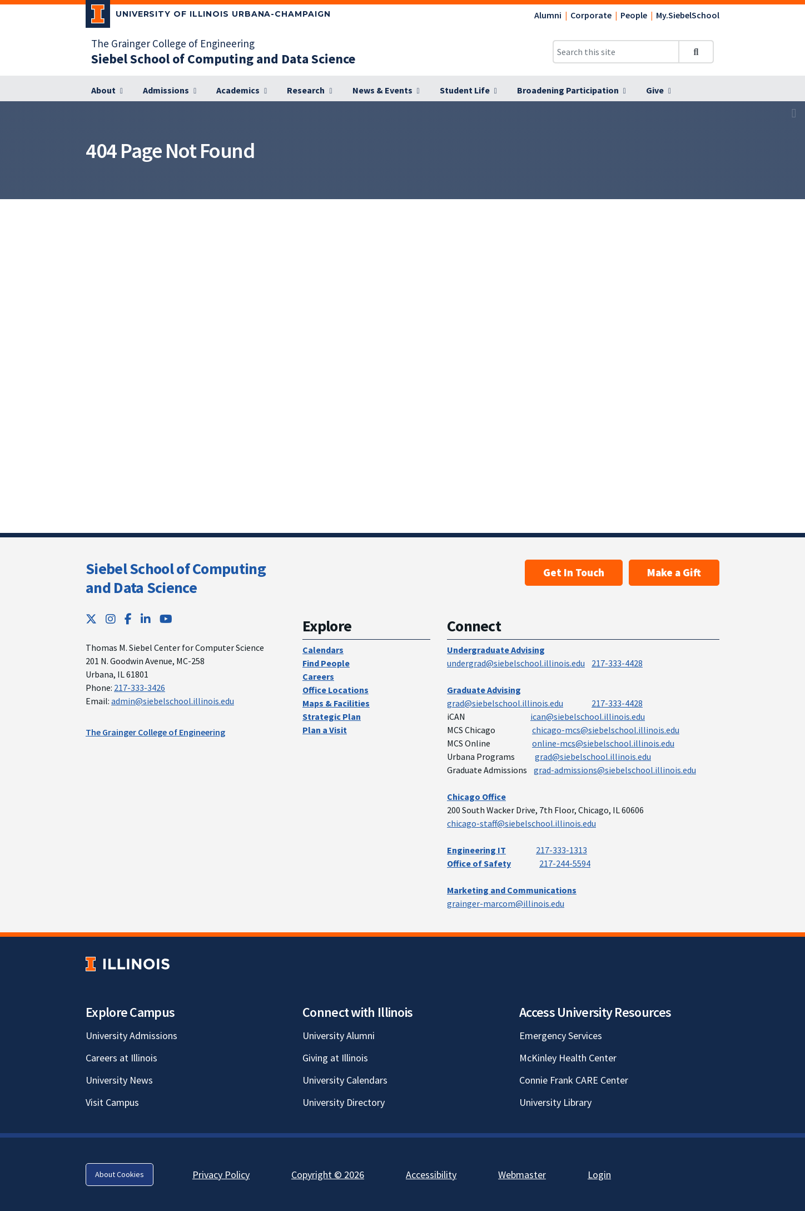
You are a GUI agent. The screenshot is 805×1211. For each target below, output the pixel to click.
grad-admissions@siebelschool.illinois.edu (615, 769)
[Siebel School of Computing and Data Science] (223, 58)
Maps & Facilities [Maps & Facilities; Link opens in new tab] (336, 703)
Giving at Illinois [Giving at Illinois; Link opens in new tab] (335, 1057)
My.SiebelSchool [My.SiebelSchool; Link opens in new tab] (687, 15)
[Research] (309, 90)
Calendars (323, 649)
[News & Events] (386, 90)
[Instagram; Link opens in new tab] (111, 619)
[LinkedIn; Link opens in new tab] (146, 619)
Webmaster (522, 1174)
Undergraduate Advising (496, 649)
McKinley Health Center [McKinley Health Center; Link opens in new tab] (568, 1057)
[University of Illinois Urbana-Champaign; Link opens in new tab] (208, 16)
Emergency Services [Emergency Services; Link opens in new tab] (560, 1035)
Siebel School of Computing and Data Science (176, 577)
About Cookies (119, 1174)
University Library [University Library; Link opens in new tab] (555, 1102)
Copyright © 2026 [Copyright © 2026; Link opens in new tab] (327, 1174)
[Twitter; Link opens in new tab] (91, 619)
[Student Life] (468, 90)
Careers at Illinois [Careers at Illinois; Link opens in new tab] (121, 1057)
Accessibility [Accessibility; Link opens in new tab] (431, 1174)
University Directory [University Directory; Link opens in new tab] (343, 1102)
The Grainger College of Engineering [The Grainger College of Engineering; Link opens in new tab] (173, 43)
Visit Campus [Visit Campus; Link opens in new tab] (112, 1102)
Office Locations (335, 689)
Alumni (547, 15)
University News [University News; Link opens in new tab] (119, 1080)
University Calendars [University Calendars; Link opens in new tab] (344, 1080)
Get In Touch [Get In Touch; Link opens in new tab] (573, 572)
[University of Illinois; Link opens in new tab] (128, 963)
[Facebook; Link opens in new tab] (128, 619)
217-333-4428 (617, 663)
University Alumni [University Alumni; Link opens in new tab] (338, 1035)
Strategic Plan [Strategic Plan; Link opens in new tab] (331, 716)
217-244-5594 (564, 863)
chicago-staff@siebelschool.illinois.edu (521, 823)
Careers (318, 676)
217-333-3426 (139, 687)
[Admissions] (169, 90)
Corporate (591, 15)
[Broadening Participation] (571, 90)
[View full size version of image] (794, 113)
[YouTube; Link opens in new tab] (166, 619)
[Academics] (241, 90)
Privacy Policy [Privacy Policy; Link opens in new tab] (221, 1174)
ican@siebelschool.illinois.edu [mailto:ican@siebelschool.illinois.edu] (587, 716)
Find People (326, 663)
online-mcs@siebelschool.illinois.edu (603, 743)
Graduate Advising (484, 689)
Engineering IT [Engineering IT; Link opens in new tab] (476, 850)
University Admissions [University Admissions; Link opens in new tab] (131, 1035)
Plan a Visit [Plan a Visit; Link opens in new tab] (324, 729)
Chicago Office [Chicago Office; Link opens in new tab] (476, 796)
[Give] (658, 90)
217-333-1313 (561, 850)
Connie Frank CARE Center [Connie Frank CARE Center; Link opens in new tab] (573, 1080)
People (633, 15)
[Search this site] (616, 51)
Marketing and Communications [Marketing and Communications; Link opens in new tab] (512, 890)
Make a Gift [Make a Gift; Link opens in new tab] (674, 572)
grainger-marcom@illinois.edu (505, 903)
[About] (107, 90)
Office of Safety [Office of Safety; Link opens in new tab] (479, 863)
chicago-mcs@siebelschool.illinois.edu (605, 729)
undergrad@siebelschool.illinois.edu (516, 663)
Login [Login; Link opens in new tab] (599, 1174)
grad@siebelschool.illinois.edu (505, 703)
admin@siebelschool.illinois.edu (172, 700)
